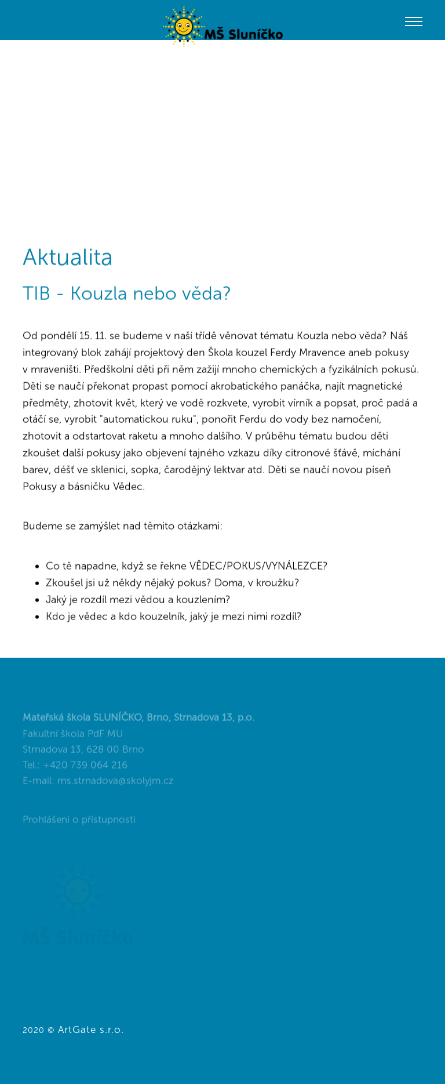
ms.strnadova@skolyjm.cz (115, 785)
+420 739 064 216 (85, 769)
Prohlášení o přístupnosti (79, 823)
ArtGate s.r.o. (91, 1029)
